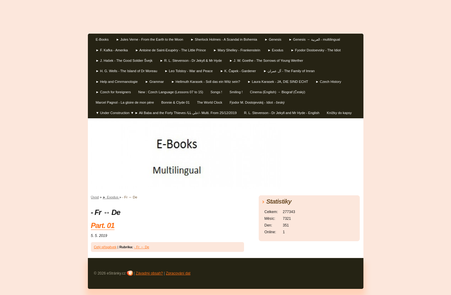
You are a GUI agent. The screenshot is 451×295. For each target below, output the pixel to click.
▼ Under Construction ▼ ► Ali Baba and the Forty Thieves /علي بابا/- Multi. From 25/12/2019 (166, 113)
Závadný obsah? (149, 273)
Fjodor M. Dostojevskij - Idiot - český (257, 102)
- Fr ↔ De (141, 247)
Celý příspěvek (105, 247)
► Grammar (154, 81)
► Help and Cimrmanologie (117, 81)
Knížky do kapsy (339, 113)
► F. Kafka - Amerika (112, 50)
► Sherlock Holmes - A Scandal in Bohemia (223, 39)
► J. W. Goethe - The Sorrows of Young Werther (266, 60)
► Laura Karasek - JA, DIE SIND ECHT (277, 81)
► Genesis (273, 39)
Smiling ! (235, 92)
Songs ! (216, 92)
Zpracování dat (178, 273)
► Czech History (328, 81)
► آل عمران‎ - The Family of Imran (289, 71)
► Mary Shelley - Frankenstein (236, 50)
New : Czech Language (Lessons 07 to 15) (170, 92)
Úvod (95, 197)
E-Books (102, 39)
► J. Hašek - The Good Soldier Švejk (124, 60)
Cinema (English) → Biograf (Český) (277, 92)
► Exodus (276, 50)
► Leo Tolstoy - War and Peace (188, 71)
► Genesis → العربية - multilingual (314, 39)
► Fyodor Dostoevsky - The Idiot (315, 50)
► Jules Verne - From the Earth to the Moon (149, 39)
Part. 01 (103, 225)
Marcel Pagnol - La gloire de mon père (125, 102)
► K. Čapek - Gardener (238, 71)
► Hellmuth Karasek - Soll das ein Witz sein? (205, 81)
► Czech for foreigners (113, 92)
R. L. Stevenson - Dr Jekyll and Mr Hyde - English (281, 113)
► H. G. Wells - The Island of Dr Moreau (126, 71)
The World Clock (209, 102)
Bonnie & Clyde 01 (175, 102)
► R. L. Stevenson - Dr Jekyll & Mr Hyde (191, 60)
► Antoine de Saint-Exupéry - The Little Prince (170, 50)
